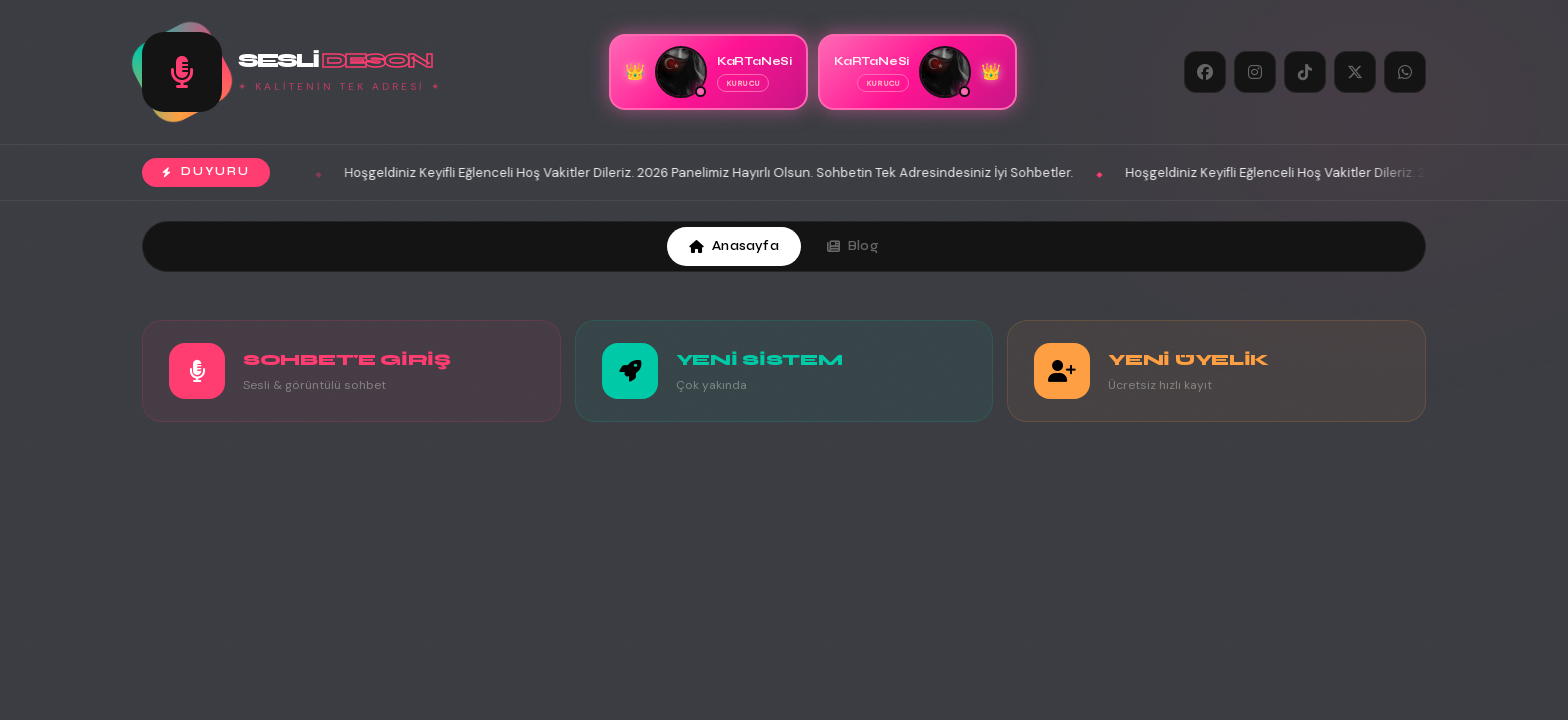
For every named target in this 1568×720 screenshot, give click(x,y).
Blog (853, 246)
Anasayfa (734, 246)
